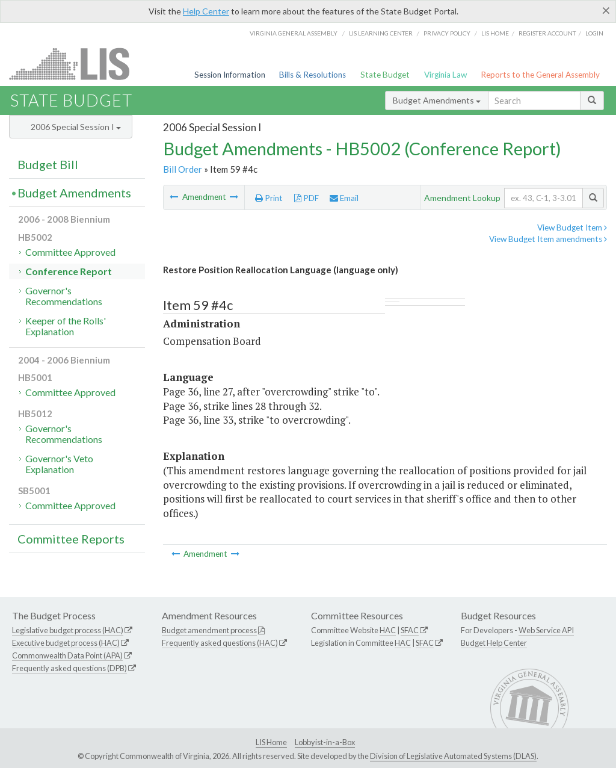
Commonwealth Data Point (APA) (67, 655)
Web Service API (546, 630)
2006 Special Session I (76, 127)
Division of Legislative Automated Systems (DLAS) (453, 756)
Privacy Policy (447, 33)
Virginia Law (445, 74)
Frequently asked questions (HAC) (220, 643)
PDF (306, 198)
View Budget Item (572, 227)
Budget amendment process (209, 630)
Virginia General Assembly (293, 33)
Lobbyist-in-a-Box (325, 742)
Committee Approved (70, 252)
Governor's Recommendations (63, 296)
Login (594, 33)
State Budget (385, 74)
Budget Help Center (494, 643)
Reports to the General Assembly (540, 74)
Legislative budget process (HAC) (67, 630)
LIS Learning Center (381, 33)
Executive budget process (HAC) (66, 643)
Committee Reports (71, 538)
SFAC (410, 630)
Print (269, 198)
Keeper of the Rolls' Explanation (65, 326)
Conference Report (68, 271)
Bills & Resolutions (312, 74)
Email (344, 198)
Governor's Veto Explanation (59, 464)
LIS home (495, 33)
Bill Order (182, 169)
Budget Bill (47, 164)
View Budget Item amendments (548, 239)
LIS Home (271, 742)
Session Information (229, 74)
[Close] (606, 10)
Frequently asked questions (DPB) (69, 668)
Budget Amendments (437, 100)
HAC (388, 630)
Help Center (206, 11)
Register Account (547, 33)
